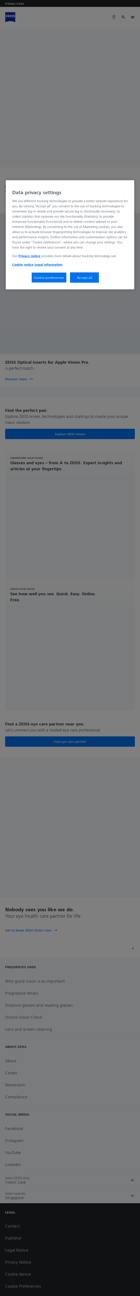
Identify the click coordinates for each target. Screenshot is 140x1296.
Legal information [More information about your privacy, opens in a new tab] (48, 264)
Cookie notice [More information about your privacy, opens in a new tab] (23, 264)
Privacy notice (29, 255)
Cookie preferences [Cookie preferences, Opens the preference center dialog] (49, 277)
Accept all (84, 277)
